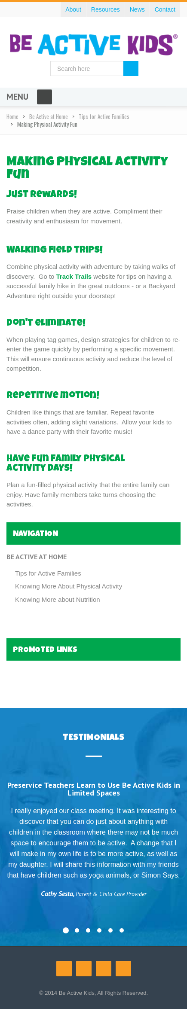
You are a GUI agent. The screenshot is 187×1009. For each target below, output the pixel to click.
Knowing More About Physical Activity (68, 586)
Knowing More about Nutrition (57, 599)
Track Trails (75, 276)
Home (12, 116)
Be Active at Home (48, 116)
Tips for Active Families (104, 116)
